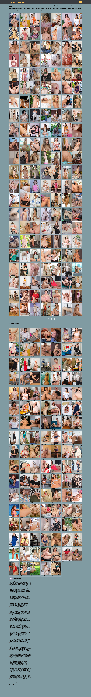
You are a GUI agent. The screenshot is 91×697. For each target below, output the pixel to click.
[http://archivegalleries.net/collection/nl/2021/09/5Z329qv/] (77, 172)
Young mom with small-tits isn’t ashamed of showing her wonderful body (20, 628)
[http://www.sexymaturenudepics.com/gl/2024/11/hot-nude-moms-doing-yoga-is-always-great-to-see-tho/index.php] (14, 74)
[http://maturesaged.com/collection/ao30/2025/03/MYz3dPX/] (46, 282)
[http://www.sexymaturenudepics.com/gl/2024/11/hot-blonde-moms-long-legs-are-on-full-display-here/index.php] (56, 33)
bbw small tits (46, 8)
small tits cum (47, 10)
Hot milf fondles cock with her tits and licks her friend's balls (18, 603)
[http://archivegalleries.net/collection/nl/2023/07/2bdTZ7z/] (77, 131)
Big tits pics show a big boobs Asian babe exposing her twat (18, 643)
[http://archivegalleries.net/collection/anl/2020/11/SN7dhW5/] (35, 282)
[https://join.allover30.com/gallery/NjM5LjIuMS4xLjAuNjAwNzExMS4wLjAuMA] (35, 74)
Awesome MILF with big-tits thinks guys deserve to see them (18, 682)
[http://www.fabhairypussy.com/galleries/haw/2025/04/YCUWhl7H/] (67, 130)
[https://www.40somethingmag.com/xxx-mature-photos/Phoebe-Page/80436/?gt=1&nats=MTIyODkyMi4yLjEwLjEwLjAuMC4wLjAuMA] (77, 227)
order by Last (59, 2)
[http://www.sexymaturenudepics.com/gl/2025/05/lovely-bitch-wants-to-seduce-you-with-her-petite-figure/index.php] (77, 88)
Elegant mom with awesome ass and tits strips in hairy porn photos (19, 607)
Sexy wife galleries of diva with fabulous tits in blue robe (17, 616)
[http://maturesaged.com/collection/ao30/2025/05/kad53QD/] (67, 20)
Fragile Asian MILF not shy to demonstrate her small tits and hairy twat (20, 668)
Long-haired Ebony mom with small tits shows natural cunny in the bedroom (20, 671)
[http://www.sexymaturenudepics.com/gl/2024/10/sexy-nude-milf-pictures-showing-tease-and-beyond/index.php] (56, 282)
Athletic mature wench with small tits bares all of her (17, 604)
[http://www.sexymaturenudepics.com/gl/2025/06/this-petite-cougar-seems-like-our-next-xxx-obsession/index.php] (77, 33)
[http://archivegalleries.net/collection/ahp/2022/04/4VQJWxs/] (25, 310)
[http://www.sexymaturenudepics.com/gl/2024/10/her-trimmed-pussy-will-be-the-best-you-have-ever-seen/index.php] (14, 296)
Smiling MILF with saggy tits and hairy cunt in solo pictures (18, 633)
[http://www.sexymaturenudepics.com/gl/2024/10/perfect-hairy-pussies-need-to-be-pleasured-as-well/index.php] (46, 88)
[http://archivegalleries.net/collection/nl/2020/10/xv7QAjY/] (77, 144)
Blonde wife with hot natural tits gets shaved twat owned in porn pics (19, 599)
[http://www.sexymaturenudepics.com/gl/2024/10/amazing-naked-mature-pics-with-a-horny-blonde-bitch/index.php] (35, 227)
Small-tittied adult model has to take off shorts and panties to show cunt (20, 648)
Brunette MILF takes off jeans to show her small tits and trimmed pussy (20, 678)
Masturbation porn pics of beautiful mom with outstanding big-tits (19, 650)
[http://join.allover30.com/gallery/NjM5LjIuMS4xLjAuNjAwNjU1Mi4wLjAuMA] (56, 200)
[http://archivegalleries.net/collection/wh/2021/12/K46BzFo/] (67, 115)
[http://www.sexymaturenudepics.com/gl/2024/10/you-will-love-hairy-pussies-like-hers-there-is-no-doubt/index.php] (67, 33)
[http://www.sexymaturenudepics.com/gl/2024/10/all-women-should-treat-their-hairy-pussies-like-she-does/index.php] (14, 20)
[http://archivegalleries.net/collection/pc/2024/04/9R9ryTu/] (67, 74)
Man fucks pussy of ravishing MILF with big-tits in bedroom (18, 581)
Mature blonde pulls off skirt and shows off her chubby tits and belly (19, 598)
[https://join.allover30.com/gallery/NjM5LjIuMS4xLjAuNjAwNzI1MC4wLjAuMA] (56, 227)
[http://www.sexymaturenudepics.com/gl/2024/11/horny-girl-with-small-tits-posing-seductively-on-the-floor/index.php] (35, 214)
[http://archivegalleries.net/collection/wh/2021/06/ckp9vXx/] (35, 172)
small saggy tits (19, 8)
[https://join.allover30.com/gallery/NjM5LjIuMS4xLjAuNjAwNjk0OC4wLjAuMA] (46, 130)
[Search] (72, 2)
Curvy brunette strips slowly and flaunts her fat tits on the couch (19, 596)
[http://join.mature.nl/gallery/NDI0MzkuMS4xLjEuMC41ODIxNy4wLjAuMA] (46, 74)
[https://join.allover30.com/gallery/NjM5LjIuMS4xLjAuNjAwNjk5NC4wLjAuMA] (35, 130)
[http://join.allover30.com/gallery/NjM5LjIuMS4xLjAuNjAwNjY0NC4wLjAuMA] (14, 227)
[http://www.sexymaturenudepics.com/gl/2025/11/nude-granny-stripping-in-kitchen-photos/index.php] (35, 88)
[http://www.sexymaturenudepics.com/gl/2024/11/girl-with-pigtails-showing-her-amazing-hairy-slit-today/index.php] (25, 33)
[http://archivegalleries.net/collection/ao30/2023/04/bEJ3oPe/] (14, 47)
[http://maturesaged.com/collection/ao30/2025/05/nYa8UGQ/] (35, 255)
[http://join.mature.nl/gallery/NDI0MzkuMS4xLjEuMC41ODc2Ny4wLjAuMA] (56, 20)
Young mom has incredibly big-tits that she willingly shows (18, 605)
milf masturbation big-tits (13, 652)
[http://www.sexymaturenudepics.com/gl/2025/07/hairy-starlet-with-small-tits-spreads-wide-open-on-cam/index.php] (67, 282)
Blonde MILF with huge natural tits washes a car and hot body (18, 588)
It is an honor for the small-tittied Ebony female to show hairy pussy (19, 675)
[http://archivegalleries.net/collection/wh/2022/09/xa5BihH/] (56, 186)
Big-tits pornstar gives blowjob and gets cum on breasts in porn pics (19, 681)
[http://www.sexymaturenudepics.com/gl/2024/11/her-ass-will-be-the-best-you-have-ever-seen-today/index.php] (25, 88)
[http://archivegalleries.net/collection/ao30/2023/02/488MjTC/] (14, 172)
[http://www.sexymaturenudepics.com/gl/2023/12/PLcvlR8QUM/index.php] (46, 33)
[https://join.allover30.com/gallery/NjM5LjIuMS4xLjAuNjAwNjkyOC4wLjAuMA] (46, 296)
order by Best (51, 2)
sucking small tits (53, 8)
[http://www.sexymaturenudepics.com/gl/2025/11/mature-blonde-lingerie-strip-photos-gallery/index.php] (14, 115)
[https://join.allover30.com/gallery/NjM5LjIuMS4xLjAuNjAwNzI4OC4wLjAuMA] (67, 296)
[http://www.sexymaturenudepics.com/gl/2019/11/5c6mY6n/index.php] (56, 241)
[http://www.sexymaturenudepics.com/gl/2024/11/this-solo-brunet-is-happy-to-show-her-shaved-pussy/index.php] (77, 20)
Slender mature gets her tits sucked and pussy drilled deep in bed (19, 590)
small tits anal (41, 8)
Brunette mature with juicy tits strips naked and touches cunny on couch (20, 674)
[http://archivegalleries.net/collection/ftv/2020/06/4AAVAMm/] (25, 241)
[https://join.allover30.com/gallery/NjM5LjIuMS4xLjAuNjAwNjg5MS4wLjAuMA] (14, 88)
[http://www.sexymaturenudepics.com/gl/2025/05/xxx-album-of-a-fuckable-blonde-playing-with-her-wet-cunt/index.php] (46, 101)
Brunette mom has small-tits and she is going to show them (18, 679)
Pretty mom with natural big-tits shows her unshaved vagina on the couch (20, 677)
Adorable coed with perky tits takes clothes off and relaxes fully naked (19, 631)
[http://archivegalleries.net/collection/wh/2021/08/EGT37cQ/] (35, 33)
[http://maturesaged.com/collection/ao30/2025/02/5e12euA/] (67, 158)
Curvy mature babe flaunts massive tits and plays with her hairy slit (19, 597)
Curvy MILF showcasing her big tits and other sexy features (18, 614)
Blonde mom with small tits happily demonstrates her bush (18, 663)
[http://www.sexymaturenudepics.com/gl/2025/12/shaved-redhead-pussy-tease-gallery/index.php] (14, 255)
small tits (24, 8)
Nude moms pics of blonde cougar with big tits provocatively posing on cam (20, 612)
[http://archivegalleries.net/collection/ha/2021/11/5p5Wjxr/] (25, 116)
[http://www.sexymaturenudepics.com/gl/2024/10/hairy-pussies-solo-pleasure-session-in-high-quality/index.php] (67, 269)
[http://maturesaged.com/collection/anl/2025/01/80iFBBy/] (67, 88)
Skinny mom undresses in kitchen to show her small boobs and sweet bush (20, 646)
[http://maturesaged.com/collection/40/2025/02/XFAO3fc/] (46, 255)
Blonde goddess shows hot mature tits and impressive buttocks (18, 649)
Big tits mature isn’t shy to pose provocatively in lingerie (17, 641)
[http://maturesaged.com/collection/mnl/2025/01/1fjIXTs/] (14, 200)
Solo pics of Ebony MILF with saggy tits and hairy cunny (17, 662)
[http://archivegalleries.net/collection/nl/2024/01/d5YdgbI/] (56, 269)
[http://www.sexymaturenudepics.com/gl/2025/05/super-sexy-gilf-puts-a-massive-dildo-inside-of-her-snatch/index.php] (35, 60)
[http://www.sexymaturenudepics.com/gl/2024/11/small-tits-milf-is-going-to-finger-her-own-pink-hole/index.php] (77, 47)
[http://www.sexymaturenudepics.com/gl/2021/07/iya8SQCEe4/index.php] (25, 282)
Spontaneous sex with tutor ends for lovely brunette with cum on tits (19, 632)
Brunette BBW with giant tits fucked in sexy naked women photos (19, 670)
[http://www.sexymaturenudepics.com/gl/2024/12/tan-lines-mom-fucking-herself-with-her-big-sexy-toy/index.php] (77, 241)
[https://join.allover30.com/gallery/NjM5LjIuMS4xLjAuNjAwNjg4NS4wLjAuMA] (35, 144)
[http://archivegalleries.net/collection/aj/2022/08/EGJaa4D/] (14, 242)
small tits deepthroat (61, 8)
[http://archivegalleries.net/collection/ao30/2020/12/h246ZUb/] (35, 296)
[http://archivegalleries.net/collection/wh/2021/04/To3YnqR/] (67, 310)
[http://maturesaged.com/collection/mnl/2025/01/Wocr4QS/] (77, 214)
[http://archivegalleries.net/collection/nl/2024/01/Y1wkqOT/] (35, 241)
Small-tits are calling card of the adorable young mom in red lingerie (19, 676)
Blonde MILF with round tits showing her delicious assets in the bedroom (20, 613)
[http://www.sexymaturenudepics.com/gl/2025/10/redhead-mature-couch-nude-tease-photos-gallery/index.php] (56, 47)
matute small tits (53, 10)
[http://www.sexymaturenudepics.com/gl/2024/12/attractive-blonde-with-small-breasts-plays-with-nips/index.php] (46, 115)
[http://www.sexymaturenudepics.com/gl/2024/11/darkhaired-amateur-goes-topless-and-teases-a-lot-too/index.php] (46, 20)
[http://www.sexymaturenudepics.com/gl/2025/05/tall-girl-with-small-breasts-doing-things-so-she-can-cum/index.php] (25, 227)
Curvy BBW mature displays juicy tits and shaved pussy (17, 647)
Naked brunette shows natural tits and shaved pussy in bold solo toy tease (20, 586)
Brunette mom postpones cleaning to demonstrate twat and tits (18, 642)
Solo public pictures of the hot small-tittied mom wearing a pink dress (19, 621)
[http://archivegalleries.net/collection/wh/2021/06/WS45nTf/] (35, 186)
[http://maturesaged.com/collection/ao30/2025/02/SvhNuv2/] (77, 282)
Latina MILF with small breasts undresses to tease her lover (18, 672)
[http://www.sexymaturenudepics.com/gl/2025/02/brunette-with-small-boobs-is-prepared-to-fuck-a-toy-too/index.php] (14, 158)
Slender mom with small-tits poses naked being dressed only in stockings (20, 609)
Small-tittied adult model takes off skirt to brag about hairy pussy (19, 664)
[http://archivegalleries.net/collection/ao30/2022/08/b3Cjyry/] (46, 241)
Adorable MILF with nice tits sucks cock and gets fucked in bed (18, 626)
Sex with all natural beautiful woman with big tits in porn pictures (19, 658)
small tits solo (35, 8)
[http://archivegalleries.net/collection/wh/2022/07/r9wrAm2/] (77, 296)
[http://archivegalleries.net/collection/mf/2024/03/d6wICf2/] (46, 310)
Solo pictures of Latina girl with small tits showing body (17, 606)
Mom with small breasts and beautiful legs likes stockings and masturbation (20, 583)
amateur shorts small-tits (13, 610)
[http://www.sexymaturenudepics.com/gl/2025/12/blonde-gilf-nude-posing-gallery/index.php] (25, 200)
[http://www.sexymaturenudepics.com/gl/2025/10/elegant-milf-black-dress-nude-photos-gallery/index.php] (67, 255)
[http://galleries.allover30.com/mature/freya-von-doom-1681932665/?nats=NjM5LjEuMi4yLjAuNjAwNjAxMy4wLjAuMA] (56, 115)
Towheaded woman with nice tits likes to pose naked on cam (18, 636)
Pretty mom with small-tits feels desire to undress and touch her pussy (20, 655)
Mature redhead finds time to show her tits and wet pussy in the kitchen (20, 582)
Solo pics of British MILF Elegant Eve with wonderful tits (17, 625)
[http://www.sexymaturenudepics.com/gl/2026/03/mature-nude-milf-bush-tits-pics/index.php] (14, 186)
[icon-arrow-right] (53, 319)
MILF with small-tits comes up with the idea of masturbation (18, 622)
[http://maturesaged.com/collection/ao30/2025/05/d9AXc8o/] (56, 158)
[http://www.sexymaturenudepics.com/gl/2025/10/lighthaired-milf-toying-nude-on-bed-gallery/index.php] (56, 101)
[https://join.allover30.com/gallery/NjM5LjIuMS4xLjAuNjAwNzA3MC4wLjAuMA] (67, 241)
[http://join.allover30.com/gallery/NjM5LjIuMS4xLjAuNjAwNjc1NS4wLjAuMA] (35, 47)
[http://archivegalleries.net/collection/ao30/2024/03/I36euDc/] (77, 255)
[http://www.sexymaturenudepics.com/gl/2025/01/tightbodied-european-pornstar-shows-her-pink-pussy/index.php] (25, 47)
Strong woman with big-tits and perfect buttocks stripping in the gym (19, 665)
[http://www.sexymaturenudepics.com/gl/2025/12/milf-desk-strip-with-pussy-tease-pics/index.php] (77, 186)
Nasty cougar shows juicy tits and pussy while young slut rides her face (20, 595)
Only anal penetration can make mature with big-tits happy (18, 618)
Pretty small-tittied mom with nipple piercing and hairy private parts (19, 653)
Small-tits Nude (16, 2)
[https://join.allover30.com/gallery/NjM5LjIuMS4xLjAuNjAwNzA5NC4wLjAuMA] (77, 115)
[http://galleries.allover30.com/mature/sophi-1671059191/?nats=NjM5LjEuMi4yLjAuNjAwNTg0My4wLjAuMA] (25, 214)
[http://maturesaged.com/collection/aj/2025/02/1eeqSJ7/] (77, 74)
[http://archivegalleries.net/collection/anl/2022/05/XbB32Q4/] (67, 144)
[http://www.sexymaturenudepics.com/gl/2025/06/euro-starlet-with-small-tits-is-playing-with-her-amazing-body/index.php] (25, 130)
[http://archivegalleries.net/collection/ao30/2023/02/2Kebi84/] (56, 88)
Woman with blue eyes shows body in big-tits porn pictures (18, 645)
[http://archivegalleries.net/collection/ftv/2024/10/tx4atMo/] (56, 310)
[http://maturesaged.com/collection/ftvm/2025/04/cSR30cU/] (46, 60)
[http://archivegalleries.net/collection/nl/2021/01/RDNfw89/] (77, 101)
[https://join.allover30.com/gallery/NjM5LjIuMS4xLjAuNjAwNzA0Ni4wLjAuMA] (25, 60)
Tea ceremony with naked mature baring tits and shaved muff (18, 660)
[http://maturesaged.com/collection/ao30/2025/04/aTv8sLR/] (67, 186)
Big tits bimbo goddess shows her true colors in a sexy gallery (18, 657)
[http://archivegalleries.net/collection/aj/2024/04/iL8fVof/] (77, 158)
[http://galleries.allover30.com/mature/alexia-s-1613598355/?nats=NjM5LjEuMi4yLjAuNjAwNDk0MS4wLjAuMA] (14, 269)
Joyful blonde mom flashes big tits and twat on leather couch (18, 638)
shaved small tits (14, 10)
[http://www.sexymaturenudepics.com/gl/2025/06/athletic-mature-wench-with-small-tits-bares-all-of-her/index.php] (14, 33)
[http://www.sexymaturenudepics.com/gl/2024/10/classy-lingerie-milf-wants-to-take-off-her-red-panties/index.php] (67, 173)
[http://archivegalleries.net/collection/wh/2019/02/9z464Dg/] (25, 296)
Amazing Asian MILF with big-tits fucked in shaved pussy (17, 667)
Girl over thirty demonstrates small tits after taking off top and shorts (19, 611)
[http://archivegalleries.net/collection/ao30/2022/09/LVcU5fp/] (14, 144)
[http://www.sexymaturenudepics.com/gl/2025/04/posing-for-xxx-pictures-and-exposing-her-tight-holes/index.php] (67, 101)
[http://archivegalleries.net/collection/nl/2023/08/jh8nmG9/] (35, 101)
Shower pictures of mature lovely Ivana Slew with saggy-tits (18, 629)
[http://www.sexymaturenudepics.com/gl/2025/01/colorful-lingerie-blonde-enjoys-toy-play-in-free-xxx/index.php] (25, 144)
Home (39, 2)
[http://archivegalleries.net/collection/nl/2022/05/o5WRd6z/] (25, 158)
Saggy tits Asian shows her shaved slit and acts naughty (17, 602)
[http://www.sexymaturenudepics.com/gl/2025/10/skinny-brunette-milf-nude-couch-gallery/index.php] (67, 214)
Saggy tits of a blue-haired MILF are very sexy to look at (17, 619)
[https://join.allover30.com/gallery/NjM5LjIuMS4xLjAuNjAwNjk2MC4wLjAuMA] (56, 74)
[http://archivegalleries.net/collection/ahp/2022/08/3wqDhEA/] (67, 60)
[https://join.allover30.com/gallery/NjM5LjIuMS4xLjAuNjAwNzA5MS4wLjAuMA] (14, 310)
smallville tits (74, 8)
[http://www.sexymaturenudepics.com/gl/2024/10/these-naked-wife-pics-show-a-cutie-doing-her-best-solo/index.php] (67, 47)
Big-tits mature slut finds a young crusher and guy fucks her (18, 585)
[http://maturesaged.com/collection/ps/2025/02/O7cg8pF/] (67, 227)
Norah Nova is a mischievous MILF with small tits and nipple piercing (19, 656)
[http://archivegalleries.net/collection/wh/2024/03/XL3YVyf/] (56, 60)
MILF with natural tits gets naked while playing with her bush (18, 635)
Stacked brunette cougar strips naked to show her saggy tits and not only (20, 600)
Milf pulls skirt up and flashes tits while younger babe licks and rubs (19, 593)
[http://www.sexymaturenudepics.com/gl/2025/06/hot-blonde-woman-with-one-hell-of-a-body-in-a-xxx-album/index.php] (77, 269)
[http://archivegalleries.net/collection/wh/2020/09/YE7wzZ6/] (35, 310)
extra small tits (68, 8)
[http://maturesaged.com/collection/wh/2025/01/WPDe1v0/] (46, 172)
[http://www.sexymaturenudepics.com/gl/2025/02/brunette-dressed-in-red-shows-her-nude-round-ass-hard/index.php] (46, 269)
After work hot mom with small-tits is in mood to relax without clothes (19, 639)
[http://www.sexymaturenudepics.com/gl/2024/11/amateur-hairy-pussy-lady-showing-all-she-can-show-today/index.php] (46, 227)
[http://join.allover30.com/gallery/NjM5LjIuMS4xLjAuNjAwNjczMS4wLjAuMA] (56, 172)
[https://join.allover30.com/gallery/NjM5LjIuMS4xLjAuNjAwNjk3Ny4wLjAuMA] (14, 101)
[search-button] (80, 2)
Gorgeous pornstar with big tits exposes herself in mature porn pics (19, 627)
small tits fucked (21, 10)
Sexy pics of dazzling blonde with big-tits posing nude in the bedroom (19, 617)
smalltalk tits (27, 10)
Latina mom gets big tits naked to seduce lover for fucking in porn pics (19, 592)
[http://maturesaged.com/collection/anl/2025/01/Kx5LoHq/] (35, 200)
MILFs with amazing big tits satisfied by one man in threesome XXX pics (20, 584)
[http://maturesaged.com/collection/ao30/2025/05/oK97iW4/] (77, 310)
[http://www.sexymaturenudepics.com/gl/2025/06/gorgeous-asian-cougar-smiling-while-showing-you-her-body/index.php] (77, 60)
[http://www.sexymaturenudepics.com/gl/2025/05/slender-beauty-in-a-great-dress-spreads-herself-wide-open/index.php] (25, 74)
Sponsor (44, 2)
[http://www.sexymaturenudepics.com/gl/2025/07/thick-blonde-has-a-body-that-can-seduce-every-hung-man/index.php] (25, 255)
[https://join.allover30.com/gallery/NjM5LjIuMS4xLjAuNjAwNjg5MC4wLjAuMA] (25, 102)
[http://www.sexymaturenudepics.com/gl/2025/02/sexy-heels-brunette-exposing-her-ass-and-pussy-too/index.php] (35, 269)
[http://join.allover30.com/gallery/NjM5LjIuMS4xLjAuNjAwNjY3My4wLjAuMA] (25, 20)
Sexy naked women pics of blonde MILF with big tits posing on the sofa (19, 669)
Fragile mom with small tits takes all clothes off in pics (17, 634)
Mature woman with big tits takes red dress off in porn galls (18, 661)
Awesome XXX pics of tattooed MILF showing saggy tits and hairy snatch (20, 654)
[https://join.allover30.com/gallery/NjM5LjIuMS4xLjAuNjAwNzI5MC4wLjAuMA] (25, 269)
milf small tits (29, 8)
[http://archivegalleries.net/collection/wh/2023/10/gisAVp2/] (14, 130)
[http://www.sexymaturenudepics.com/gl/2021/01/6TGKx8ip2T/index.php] (56, 296)
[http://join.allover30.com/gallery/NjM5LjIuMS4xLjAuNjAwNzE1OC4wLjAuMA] (14, 60)
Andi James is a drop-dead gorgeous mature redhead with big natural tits (20, 620)
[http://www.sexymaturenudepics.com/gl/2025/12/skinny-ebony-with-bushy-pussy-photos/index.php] (56, 130)
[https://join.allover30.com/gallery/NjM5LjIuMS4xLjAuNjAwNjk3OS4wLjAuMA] (46, 186)
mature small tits (33, 10)
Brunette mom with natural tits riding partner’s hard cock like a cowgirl (20, 624)
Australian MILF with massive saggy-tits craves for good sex (18, 640)
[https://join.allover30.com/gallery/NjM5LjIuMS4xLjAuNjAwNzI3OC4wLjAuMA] (56, 214)
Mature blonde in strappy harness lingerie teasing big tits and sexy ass (19, 591)
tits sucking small (40, 10)
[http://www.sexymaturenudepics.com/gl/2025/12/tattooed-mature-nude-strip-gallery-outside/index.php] (46, 158)
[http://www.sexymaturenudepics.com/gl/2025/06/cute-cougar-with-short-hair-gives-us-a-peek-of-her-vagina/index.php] (56, 144)
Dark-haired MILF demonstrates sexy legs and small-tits (17, 589)
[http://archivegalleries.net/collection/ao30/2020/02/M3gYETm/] (67, 200)
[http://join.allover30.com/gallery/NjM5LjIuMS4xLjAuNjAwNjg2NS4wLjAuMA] (77, 200)
